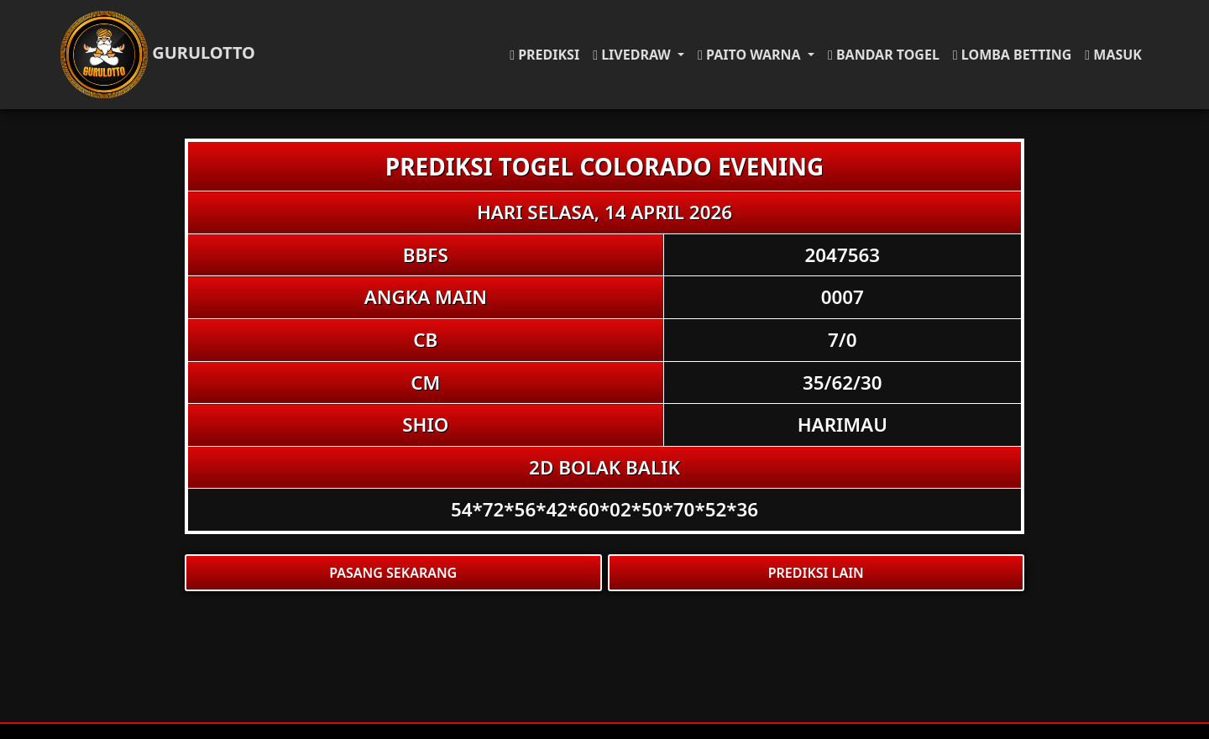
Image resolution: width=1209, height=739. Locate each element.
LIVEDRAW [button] (633, 54)
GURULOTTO (157, 54)
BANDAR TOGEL (883, 54)
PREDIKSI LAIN (816, 572)
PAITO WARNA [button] (751, 54)
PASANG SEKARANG (393, 572)
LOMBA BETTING (1012, 54)
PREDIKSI (544, 54)
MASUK (1113, 54)
